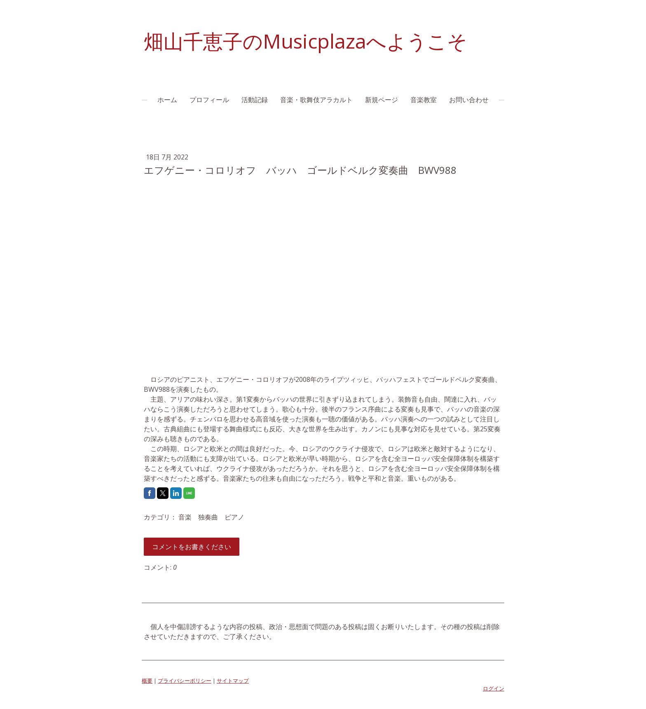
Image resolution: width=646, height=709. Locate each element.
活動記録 (254, 99)
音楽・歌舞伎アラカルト (316, 99)
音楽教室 (423, 99)
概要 (147, 680)
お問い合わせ (469, 99)
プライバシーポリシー (184, 680)
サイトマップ (233, 680)
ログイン (493, 688)
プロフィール (209, 99)
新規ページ (381, 99)
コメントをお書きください (191, 546)
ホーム (167, 99)
